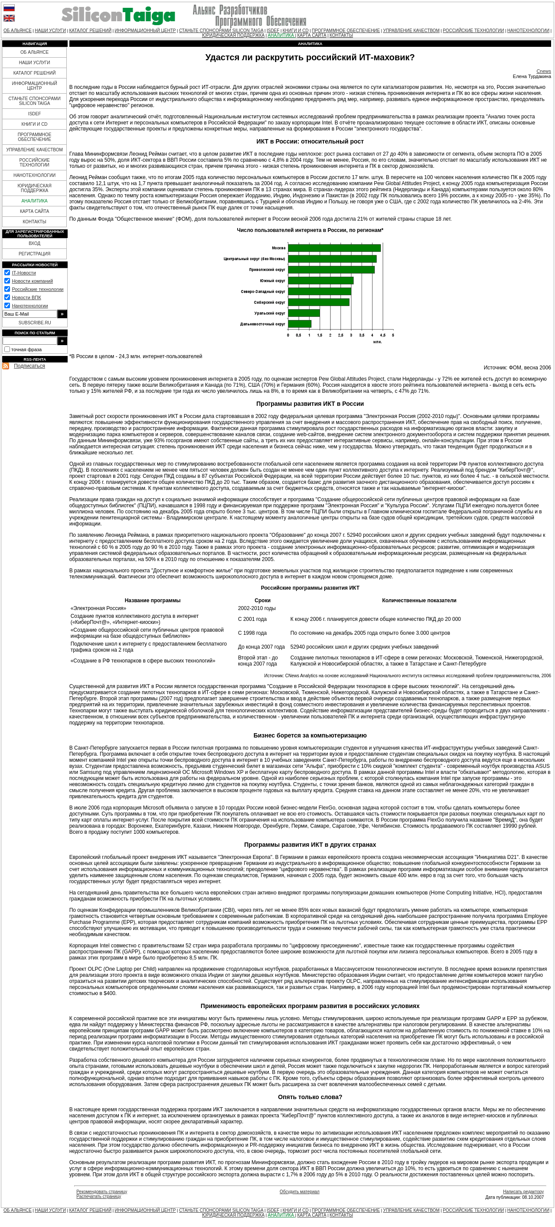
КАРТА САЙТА (311, 35)
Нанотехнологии (30, 305)
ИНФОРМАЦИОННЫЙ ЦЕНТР (145, 30)
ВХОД (34, 243)
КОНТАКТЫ (341, 35)
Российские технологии (37, 289)
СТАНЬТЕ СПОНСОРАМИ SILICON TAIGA (221, 30)
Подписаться (29, 366)
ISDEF (273, 30)
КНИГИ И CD (296, 30)
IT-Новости (24, 272)
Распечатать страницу (98, 1196)
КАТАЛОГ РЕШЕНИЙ (90, 30)
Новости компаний (32, 281)
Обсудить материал (300, 1191)
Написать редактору (523, 1191)
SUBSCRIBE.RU (35, 322)
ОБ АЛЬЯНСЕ (17, 30)
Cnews (543, 71)
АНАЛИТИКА (281, 35)
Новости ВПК (26, 297)
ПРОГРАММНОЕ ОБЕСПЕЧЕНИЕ (346, 30)
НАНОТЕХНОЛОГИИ (528, 30)
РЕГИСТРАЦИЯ (34, 253)
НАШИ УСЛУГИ (50, 30)
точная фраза (26, 349)
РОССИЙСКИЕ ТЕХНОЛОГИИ (473, 30)
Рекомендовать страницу (101, 1191)
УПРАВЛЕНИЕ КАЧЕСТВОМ (411, 30)
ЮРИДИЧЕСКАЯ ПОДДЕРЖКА (233, 35)
